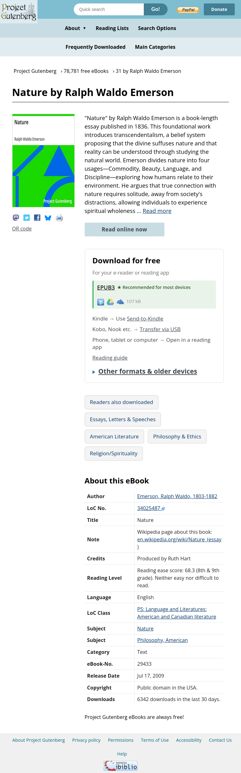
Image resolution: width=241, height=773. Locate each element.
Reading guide (110, 357)
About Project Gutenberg (39, 740)
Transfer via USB (160, 329)
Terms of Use (155, 740)
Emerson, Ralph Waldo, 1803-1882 (177, 496)
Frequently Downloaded (96, 46)
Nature (145, 628)
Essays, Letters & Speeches (123, 419)
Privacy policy (86, 740)
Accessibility (189, 740)
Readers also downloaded (121, 402)
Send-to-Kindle (145, 318)
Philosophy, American (162, 640)
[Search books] (109, 9)
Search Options (157, 28)
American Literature (114, 436)
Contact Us (220, 740)
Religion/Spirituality (114, 453)
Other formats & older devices (147, 371)
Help (122, 754)
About (75, 28)
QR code (22, 228)
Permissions (120, 740)
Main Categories (155, 46)
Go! (155, 9)
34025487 (151, 508)
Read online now (124, 229)
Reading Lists (112, 28)
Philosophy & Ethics (177, 436)
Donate (219, 9)
